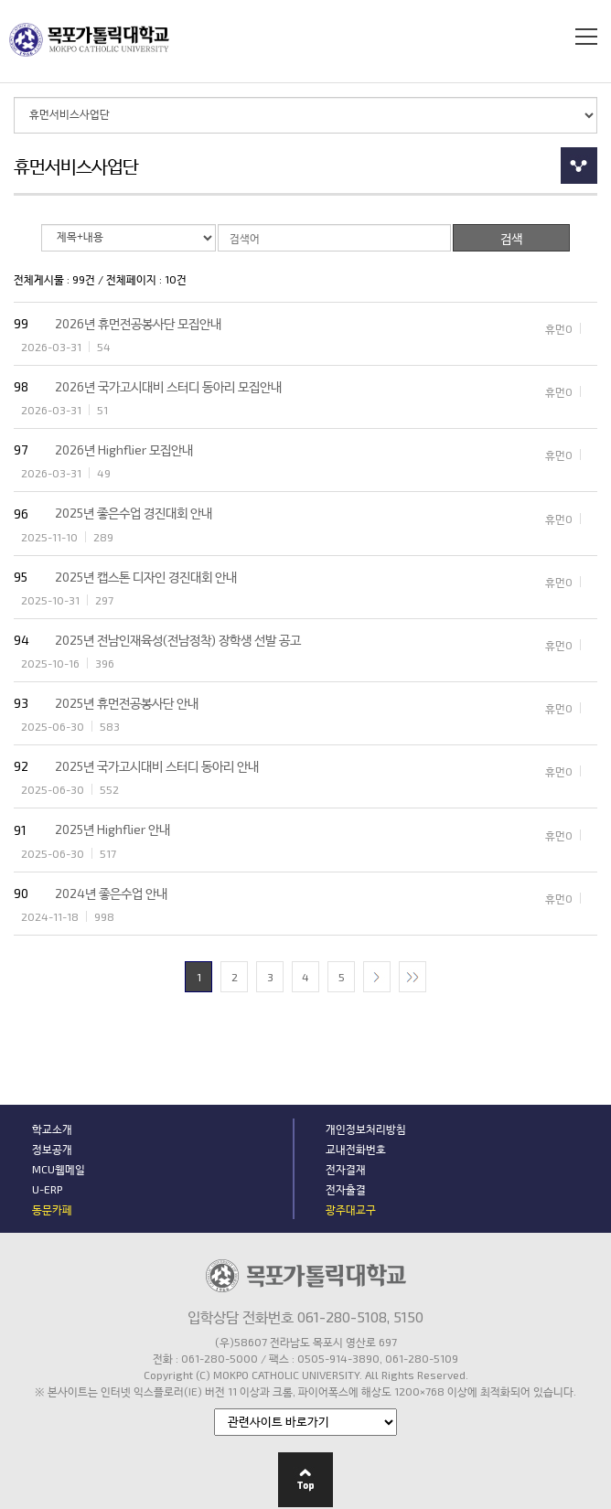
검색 (551, 36)
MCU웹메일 (58, 1168)
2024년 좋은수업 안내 (111, 893)
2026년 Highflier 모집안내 (124, 449)
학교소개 (52, 1128)
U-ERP (47, 1189)
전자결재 (346, 1168)
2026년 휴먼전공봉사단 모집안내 (138, 323)
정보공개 (52, 1148)
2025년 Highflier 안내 (112, 829)
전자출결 (346, 1189)
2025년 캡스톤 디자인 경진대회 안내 (146, 576)
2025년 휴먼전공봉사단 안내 (126, 703)
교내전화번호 (356, 1148)
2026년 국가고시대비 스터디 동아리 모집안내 (168, 386)
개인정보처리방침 (366, 1128)
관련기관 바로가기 (214, 1398)
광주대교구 (351, 1209)
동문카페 (52, 1209)
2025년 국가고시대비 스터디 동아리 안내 (157, 766)
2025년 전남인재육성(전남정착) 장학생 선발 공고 (178, 639)
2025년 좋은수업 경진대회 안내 (133, 512)
